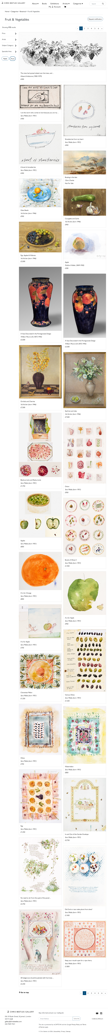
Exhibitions (55, 3)
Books (44, 3)
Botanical (23, 11)
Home (7, 11)
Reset (12, 58)
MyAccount (55, 6)
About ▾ (35, 3)
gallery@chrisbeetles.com (13, 1021)
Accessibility (57, 1031)
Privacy (63, 1031)
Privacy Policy (76, 1024)
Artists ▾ (66, 3)
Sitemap (68, 1031)
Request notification (95, 19)
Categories (14, 11)
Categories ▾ (78, 3)
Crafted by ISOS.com (97, 1019)
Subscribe (76, 1018)
